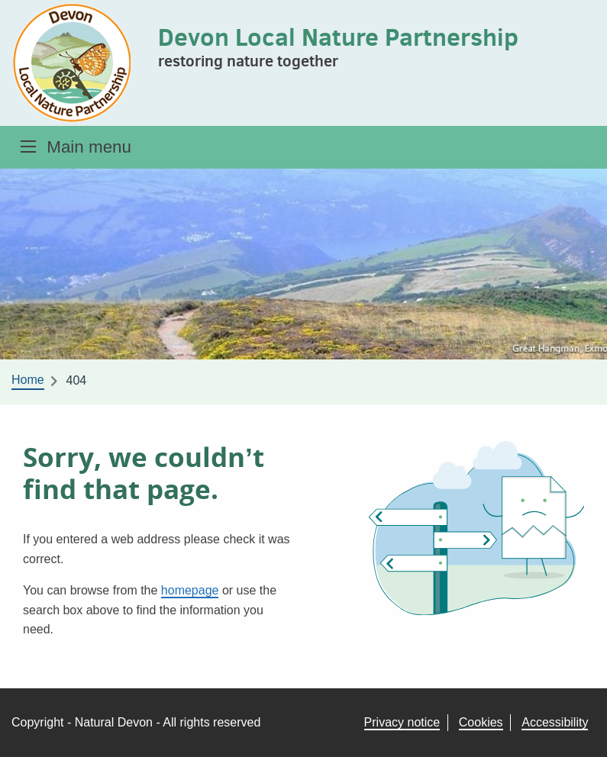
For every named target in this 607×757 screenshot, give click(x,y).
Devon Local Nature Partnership (338, 36)
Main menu (89, 146)
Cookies (481, 722)
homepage (190, 590)
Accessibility (554, 722)
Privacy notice (402, 722)
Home (27, 379)
